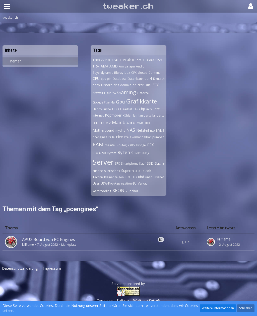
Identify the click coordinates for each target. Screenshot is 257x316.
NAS (130, 130)
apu (132, 66)
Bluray (118, 73)
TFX (127, 177)
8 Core (137, 60)
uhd (141, 176)
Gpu (120, 102)
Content (154, 73)
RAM (98, 144)
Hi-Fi (137, 109)
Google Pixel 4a (104, 102)
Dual (148, 85)
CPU (96, 78)
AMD (113, 66)
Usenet (159, 177)
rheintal (110, 145)
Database (119, 79)
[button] (7, 6)
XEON (118, 190)
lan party (145, 115)
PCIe (111, 137)
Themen (15, 61)
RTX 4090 (99, 153)
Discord (106, 85)
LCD (95, 123)
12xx (158, 60)
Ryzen (123, 152)
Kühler (127, 115)
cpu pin (106, 79)
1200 (96, 60)
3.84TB (116, 60)
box (127, 73)
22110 (105, 60)
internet (98, 115)
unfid (149, 177)
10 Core (148, 60)
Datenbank (135, 79)
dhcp (96, 85)
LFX (102, 123)
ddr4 (148, 78)
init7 (149, 109)
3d (124, 60)
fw (114, 93)
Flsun (107, 93)
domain (125, 85)
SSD (150, 163)
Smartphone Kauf (133, 163)
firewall (98, 93)
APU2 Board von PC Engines (48, 239)
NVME (160, 130)
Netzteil (142, 130)
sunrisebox (112, 171)
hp (143, 109)
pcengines (100, 137)
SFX (117, 163)
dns (116, 85)
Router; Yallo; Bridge (131, 145)
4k (129, 59)
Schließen (245, 308)
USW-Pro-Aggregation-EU (119, 183)
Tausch (146, 171)
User (96, 183)
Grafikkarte (141, 101)
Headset (126, 109)
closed (142, 73)
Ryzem (111, 153)
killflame (28, 244)
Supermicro (130, 170)
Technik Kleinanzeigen (108, 177)
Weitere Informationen (218, 308)
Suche (160, 163)
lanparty (158, 115)
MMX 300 (143, 123)
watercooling (102, 191)
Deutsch (159, 79)
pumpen (158, 137)
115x (96, 66)
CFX (134, 73)
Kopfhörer (113, 115)
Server (103, 162)
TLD (134, 177)
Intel (157, 109)
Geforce (143, 93)
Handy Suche (102, 109)
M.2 (108, 123)
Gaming (126, 92)
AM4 (104, 66)
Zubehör (132, 191)
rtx (150, 144)
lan (135, 115)
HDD (115, 109)
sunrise (98, 171)
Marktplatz (68, 244)
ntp (152, 130)
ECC (156, 84)
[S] (161, 239)
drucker (138, 85)
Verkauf (143, 183)
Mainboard (124, 122)
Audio (140, 66)
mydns (120, 130)
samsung (142, 152)
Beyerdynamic (103, 73)
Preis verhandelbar (137, 137)
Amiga (123, 66)
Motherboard (103, 130)
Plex (119, 136)
